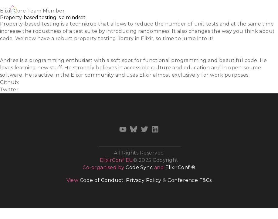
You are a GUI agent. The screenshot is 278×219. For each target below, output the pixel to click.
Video (7, 53)
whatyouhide (37, 82)
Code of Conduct (102, 180)
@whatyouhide (40, 89)
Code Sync (139, 167)
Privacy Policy (143, 180)
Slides (7, 46)
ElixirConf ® (180, 167)
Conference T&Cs (190, 180)
